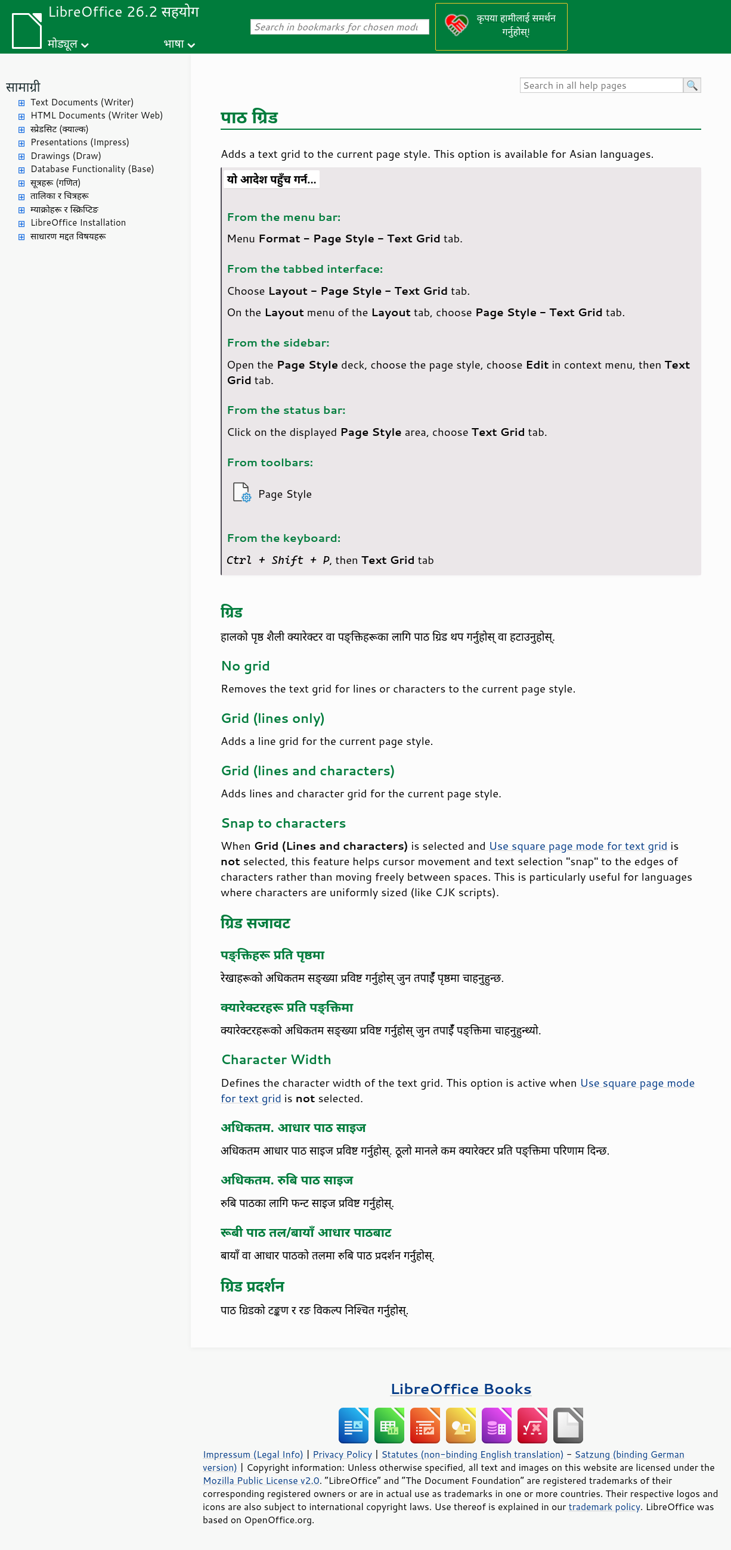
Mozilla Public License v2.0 (261, 1480)
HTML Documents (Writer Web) (96, 115)
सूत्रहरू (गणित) (55, 182)
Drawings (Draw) (65, 155)
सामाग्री (23, 86)
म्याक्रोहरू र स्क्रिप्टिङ (64, 209)
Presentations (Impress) (79, 142)
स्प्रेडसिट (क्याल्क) (59, 129)
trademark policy (604, 1506)
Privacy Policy (342, 1454)
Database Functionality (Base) (92, 169)
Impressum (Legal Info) (253, 1454)
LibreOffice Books (461, 1388)
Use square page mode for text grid (578, 845)
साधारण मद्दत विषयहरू (68, 236)
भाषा (173, 43)
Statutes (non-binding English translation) (472, 1454)
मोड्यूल (63, 43)
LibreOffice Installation (78, 222)
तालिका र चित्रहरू (59, 195)
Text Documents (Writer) (82, 102)
